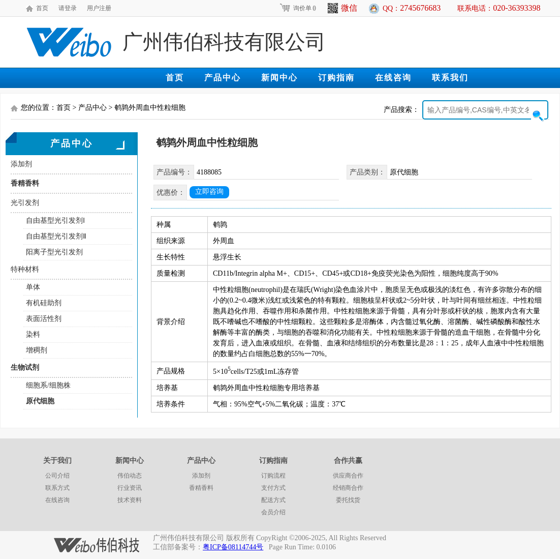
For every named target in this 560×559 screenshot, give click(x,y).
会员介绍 (273, 512)
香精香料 (25, 183)
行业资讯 (129, 487)
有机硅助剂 (43, 303)
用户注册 (99, 8)
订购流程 (273, 475)
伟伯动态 (129, 475)
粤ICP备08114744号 (233, 547)
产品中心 (222, 77)
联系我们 (450, 77)
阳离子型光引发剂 (54, 252)
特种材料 (25, 269)
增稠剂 (36, 350)
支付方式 (273, 487)
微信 (342, 8)
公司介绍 (57, 475)
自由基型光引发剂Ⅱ (56, 236)
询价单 (297, 8)
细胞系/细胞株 (48, 385)
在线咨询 (393, 77)
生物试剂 (25, 367)
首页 (42, 8)
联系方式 (57, 487)
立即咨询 (209, 191)
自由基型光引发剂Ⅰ (55, 220)
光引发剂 (25, 203)
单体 (33, 287)
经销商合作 (348, 487)
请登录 (67, 8)
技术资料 (129, 500)
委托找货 (348, 500)
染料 (33, 334)
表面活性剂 (43, 318)
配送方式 (273, 500)
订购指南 (336, 77)
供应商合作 (348, 475)
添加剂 (21, 164)
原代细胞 (40, 401)
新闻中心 (279, 77)
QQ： (412, 8)
